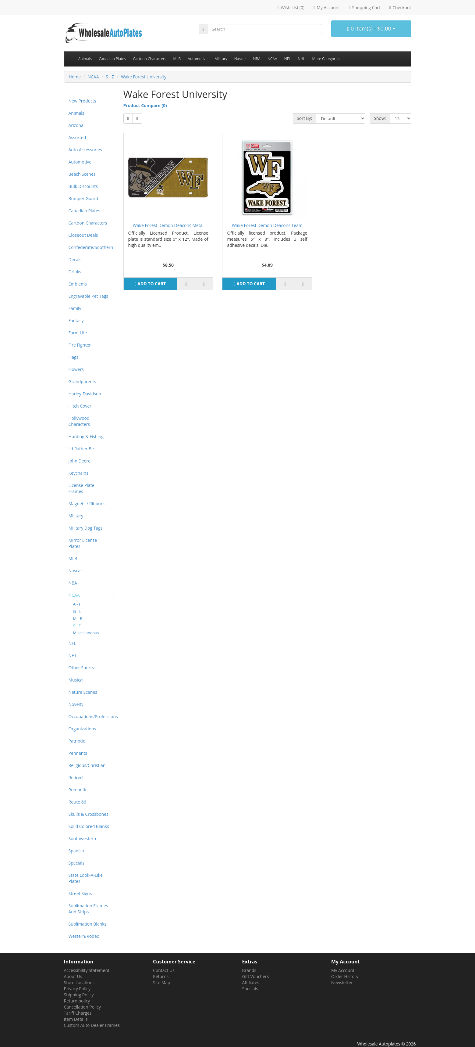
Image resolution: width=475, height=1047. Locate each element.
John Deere (79, 461)
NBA (257, 58)
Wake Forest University (143, 77)
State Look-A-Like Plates (86, 878)
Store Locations (79, 982)
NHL (301, 58)
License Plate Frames (81, 488)
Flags (74, 357)
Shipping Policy (79, 995)
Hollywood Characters (79, 421)
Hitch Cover (80, 406)
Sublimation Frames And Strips (88, 909)
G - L (77, 611)
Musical (76, 680)
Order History (344, 976)
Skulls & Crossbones (88, 814)
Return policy (77, 1001)
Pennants (78, 753)
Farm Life (78, 333)
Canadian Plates (112, 58)
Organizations (82, 729)
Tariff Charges (78, 1013)
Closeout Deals (83, 235)
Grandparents (82, 381)
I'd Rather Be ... (83, 449)
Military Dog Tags (86, 528)
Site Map (161, 982)
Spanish (76, 851)
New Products (82, 101)
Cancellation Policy (82, 1007)
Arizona (76, 125)
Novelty (76, 704)
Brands (249, 970)
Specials (76, 863)
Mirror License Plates (83, 543)
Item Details (76, 1019)
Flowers (76, 369)
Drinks (75, 272)
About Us (73, 976)
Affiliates (250, 982)
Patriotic (77, 741)
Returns (160, 976)
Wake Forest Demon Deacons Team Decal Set (267, 226)
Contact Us (164, 970)
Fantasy (76, 320)
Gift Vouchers (255, 976)
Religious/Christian (87, 765)
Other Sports (81, 668)
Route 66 (77, 802)
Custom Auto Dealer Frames (92, 1025)
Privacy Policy (77, 988)
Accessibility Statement (87, 970)
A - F (77, 604)
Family (75, 308)
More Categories (326, 58)
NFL (287, 58)
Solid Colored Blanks (89, 826)
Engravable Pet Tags (88, 296)
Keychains (78, 473)
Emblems (78, 284)
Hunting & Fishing (86, 436)
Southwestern (82, 838)
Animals (85, 58)
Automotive (197, 58)
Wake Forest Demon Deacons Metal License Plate (168, 226)
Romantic (78, 790)
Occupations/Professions (91, 716)
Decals (75, 259)
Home (75, 77)
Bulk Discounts (83, 186)
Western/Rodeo (84, 936)
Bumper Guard (83, 198)
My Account (342, 970)
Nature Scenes (83, 692)
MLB (177, 58)
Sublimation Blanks (88, 924)
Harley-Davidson (85, 394)
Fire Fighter (80, 345)
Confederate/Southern (91, 247)
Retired (76, 777)
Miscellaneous (86, 632)
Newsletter (342, 982)
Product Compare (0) (145, 105)
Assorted (77, 137)
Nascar (240, 58)
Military (220, 58)
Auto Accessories (85, 150)
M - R (78, 618)
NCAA (272, 58)
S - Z (110, 77)
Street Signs (80, 893)
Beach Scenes (82, 174)
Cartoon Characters (149, 58)
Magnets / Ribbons (87, 503)
